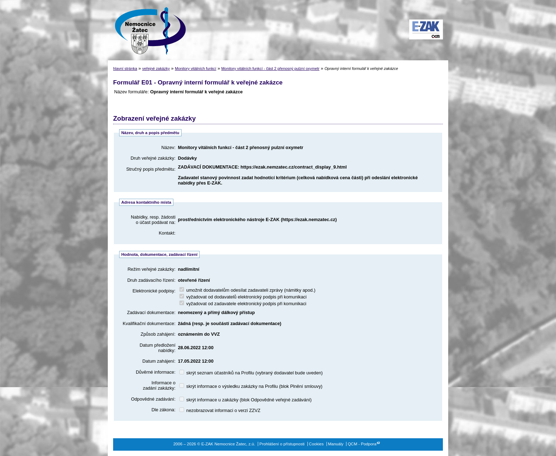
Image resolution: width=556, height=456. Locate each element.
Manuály (336, 444)
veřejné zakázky (156, 68)
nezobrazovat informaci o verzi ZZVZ (220, 410)
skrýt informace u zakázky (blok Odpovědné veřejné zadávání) (245, 399)
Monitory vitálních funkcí (195, 68)
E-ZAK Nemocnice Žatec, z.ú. (147, 30)
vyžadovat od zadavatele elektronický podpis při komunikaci (242, 303)
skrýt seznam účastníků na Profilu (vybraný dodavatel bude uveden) (251, 372)
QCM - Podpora (362, 444)
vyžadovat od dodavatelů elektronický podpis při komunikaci (243, 297)
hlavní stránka (125, 68)
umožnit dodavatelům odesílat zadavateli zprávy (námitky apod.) (247, 290)
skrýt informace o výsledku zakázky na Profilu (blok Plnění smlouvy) (251, 386)
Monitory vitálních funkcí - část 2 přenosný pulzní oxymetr (270, 68)
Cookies (316, 444)
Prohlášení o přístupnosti (282, 444)
